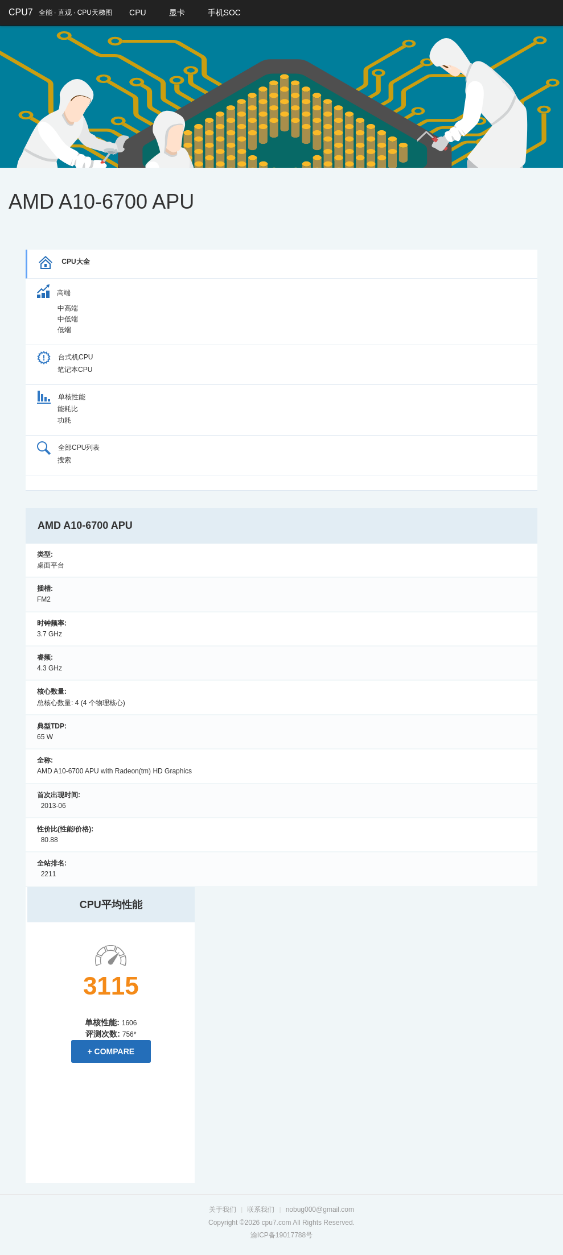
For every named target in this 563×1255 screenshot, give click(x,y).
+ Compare (111, 1051)
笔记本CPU (74, 370)
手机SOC (224, 12)
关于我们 (222, 1209)
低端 (64, 330)
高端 (54, 293)
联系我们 (260, 1209)
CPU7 (21, 12)
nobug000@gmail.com (320, 1209)
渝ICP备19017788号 (281, 1235)
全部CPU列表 (68, 448)
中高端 (67, 308)
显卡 (177, 12)
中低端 (67, 319)
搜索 (64, 460)
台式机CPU (65, 357)
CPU (137, 12)
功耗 (64, 420)
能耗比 (67, 409)
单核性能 (61, 397)
